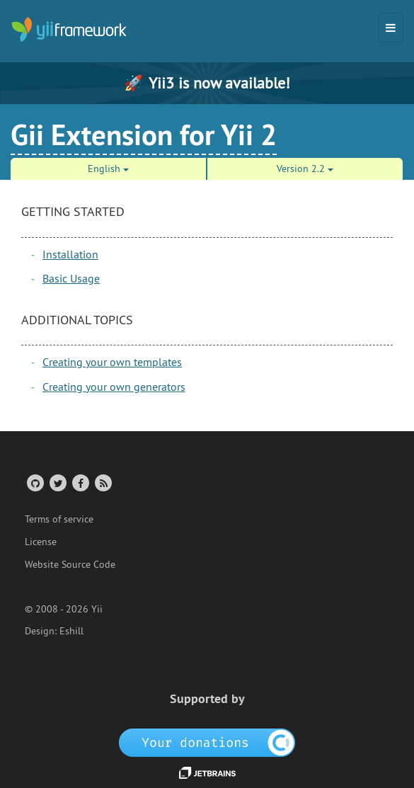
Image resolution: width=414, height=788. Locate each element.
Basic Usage (71, 278)
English (108, 168)
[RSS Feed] (102, 482)
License (41, 541)
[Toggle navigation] (390, 27)
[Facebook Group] (79, 482)
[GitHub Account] (34, 482)
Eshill (71, 630)
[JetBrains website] (207, 771)
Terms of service (59, 519)
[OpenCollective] (207, 742)
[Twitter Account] (57, 482)
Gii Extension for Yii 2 (144, 134)
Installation (70, 254)
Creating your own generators (113, 386)
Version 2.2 (305, 168)
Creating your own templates (112, 362)
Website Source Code (70, 564)
